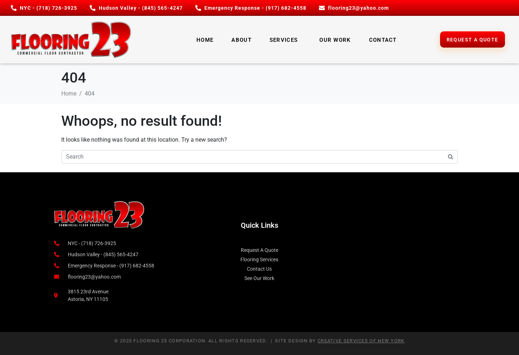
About (241, 40)
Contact (383, 40)
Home (204, 40)
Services (284, 40)
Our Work (335, 40)
